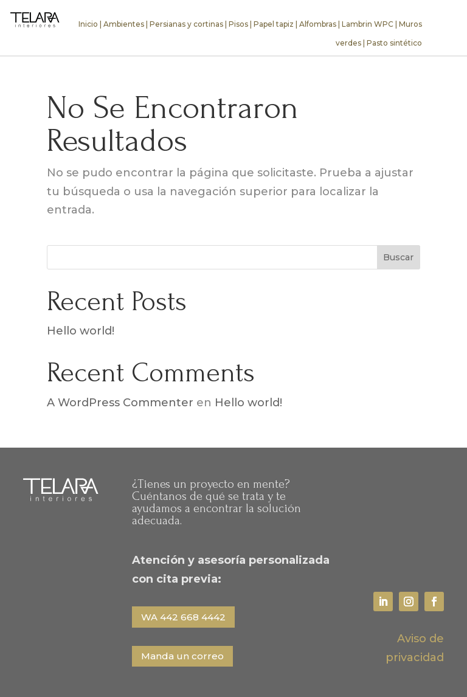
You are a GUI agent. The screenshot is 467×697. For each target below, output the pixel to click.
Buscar (398, 257)
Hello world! (80, 331)
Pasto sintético (394, 42)
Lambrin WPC (367, 24)
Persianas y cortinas (186, 24)
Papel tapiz (274, 24)
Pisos (238, 24)
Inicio (88, 24)
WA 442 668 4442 (183, 617)
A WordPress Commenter (120, 402)
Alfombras (317, 24)
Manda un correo (182, 656)
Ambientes (123, 24)
